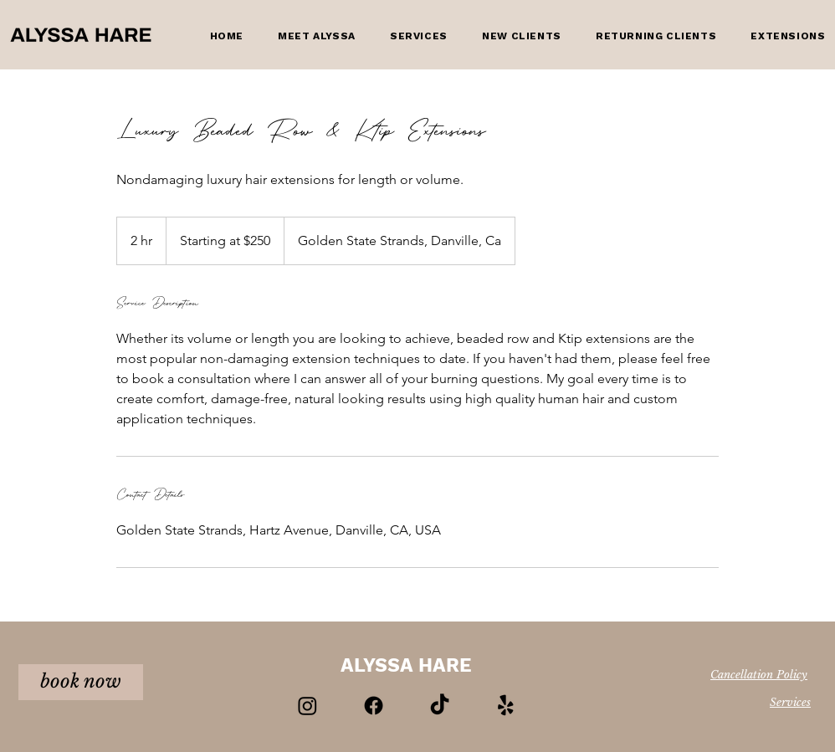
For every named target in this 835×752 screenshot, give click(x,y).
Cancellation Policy (758, 675)
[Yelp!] (506, 705)
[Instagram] (307, 705)
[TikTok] (440, 705)
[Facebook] (373, 705)
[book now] (80, 682)
